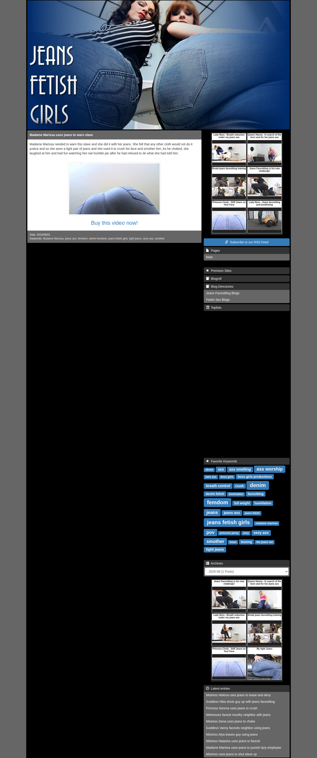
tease (233, 542)
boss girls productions (255, 476)
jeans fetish (252, 513)
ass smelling (240, 469)
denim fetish (215, 494)
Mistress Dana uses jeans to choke (230, 721)
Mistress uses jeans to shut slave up (231, 754)
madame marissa (266, 523)
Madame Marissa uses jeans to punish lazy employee (243, 747)
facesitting (255, 494)
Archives (214, 563)
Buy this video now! (114, 223)
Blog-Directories (219, 286)
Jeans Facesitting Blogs (222, 293)
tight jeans (135, 238)
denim (258, 485)
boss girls (226, 476)
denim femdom (98, 238)
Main (209, 257)
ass (221, 469)
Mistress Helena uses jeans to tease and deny (238, 695)
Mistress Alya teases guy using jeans (232, 734)
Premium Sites (219, 271)
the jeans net (264, 542)
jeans (212, 512)
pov (210, 532)
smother (160, 238)
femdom (83, 238)
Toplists (213, 307)
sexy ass (148, 238)
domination (236, 494)
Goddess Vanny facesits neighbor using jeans (238, 728)
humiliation (262, 503)
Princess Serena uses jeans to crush (231, 708)
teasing (246, 542)
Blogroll (213, 278)
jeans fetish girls (118, 238)
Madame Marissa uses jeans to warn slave (61, 135)
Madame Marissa (53, 238)
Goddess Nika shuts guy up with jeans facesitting (240, 701)
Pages (213, 250)
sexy (246, 533)
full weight (242, 503)
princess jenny (229, 533)
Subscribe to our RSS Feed (246, 242)
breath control (218, 486)
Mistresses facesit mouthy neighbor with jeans (238, 715)
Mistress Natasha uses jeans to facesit (233, 741)
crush (239, 486)
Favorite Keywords (221, 461)
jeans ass (70, 238)
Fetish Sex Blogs (218, 299)
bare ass (210, 476)
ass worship (270, 468)
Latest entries (218, 688)
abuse (209, 469)
